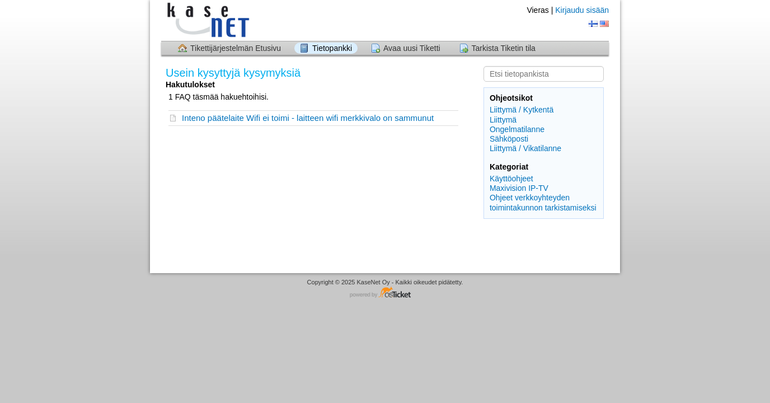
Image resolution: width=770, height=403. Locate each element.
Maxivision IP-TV (519, 188)
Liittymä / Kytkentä (521, 109)
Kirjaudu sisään (582, 10)
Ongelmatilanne (517, 129)
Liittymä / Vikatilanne (525, 148)
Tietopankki (332, 48)
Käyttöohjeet (511, 178)
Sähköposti (509, 138)
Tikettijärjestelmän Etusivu (235, 48)
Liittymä (503, 119)
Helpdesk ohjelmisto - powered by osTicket (385, 293)
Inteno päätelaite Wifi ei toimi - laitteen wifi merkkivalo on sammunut (308, 118)
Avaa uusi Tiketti (411, 48)
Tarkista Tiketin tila (504, 48)
